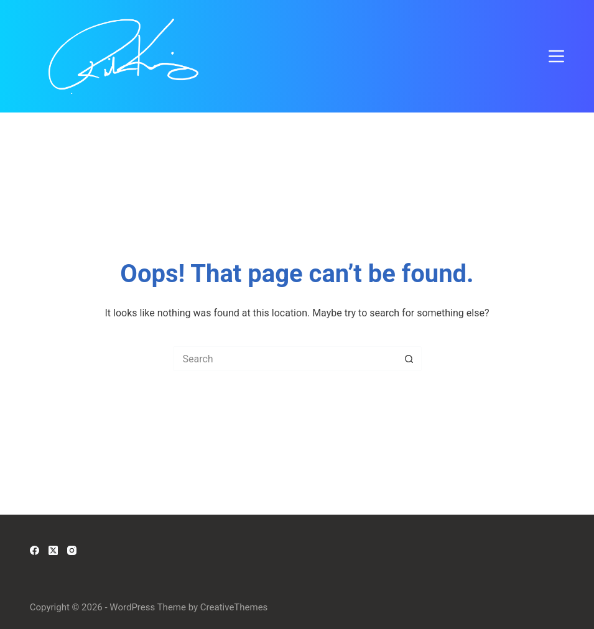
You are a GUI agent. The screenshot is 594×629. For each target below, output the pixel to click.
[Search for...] (285, 358)
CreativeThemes (234, 607)
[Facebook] (34, 550)
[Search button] (409, 358)
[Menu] (556, 56)
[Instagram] (72, 550)
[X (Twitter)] (53, 550)
